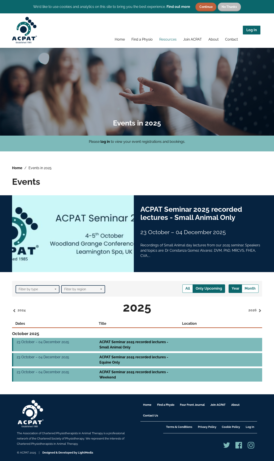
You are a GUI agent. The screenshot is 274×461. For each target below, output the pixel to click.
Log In (251, 30)
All (187, 288)
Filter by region (83, 289)
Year (235, 288)
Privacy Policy (207, 427)
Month (250, 288)
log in (105, 142)
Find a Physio (142, 39)
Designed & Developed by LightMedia (67, 452)
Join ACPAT (192, 39)
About (213, 39)
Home (120, 39)
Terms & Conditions (179, 427)
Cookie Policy (231, 427)
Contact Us (150, 415)
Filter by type (37, 289)
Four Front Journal (192, 404)
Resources (168, 39)
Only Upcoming (209, 288)
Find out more (178, 7)
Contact (231, 39)
